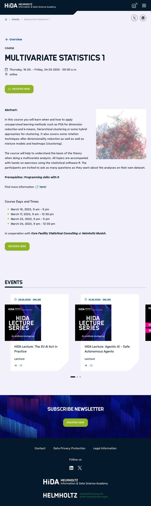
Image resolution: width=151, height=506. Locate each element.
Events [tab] (14, 282)
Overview (16, 39)
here (43, 187)
